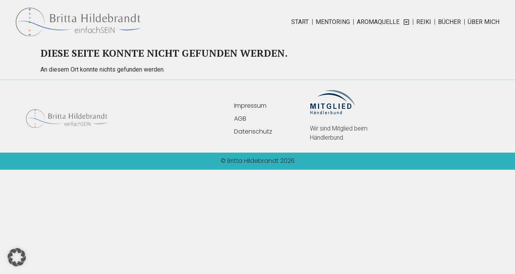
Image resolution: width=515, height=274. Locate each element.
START (300, 21)
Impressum (250, 105)
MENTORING (333, 21)
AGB (240, 118)
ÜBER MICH (483, 21)
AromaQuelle (383, 22)
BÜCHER (449, 21)
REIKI (423, 21)
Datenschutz (253, 131)
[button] (17, 257)
